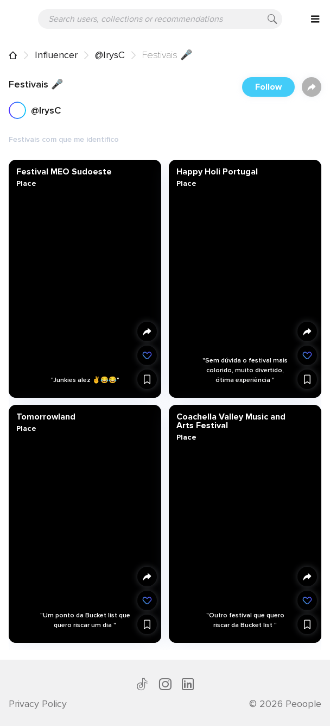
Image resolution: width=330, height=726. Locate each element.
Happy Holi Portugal (216, 171)
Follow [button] (268, 87)
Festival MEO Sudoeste (64, 171)
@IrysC (110, 55)
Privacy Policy (38, 704)
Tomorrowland (45, 416)
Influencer (56, 55)
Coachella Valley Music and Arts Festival (230, 421)
